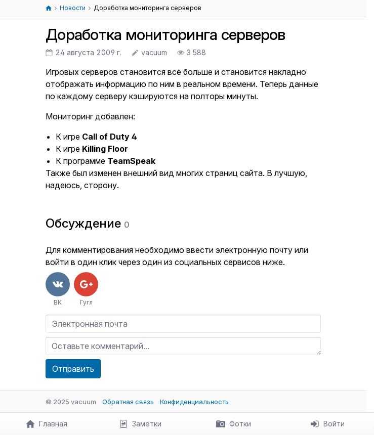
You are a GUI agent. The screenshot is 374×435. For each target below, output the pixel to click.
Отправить (73, 369)
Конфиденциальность (194, 402)
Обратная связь (128, 402)
